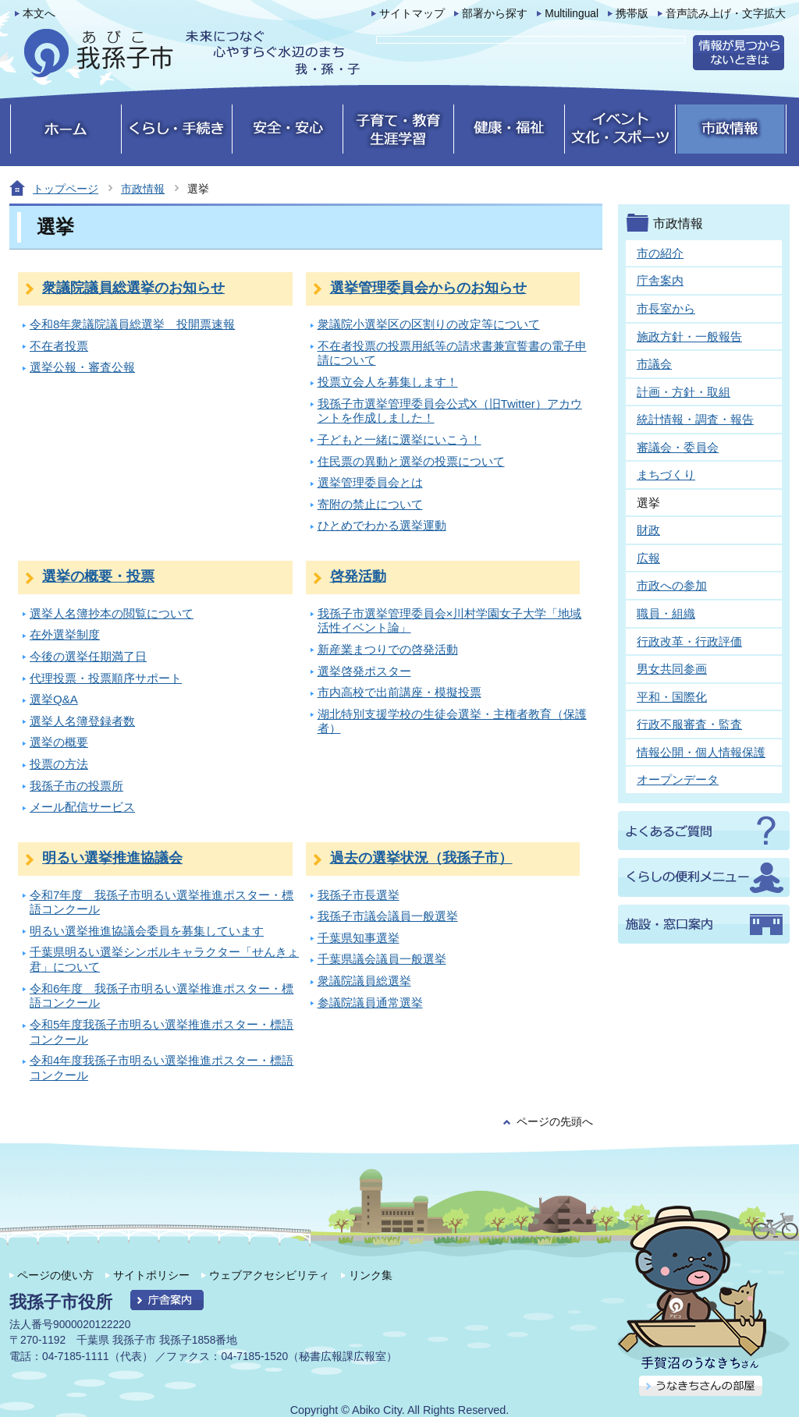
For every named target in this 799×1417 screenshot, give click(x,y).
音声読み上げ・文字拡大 (726, 13)
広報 (648, 558)
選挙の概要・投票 (98, 576)
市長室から (666, 308)
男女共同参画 (672, 668)
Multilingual (571, 13)
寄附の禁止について (370, 504)
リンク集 (370, 1275)
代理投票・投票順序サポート (106, 678)
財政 (648, 530)
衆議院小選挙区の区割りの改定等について (429, 324)
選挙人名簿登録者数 (82, 721)
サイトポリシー (151, 1275)
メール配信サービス (82, 806)
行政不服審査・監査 (689, 724)
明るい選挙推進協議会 (112, 858)
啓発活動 (358, 576)
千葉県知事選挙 (359, 937)
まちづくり (666, 474)
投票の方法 (59, 763)
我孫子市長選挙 (359, 895)
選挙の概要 (59, 742)
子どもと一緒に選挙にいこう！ (399, 439)
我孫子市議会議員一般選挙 (388, 916)
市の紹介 (660, 253)
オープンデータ (678, 779)
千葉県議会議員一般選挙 (382, 958)
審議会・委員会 (678, 447)
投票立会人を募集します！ (388, 381)
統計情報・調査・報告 (695, 419)
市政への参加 (672, 585)
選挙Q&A (54, 699)
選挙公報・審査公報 (82, 367)
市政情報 (143, 188)
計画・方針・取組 (683, 392)
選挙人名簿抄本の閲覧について (112, 613)
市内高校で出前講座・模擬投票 (399, 692)
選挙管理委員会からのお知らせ (428, 288)
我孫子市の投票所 (76, 785)
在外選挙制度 (65, 634)
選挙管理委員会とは (370, 482)
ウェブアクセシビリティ (269, 1275)
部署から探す (494, 13)
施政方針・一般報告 (689, 336)
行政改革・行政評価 (689, 641)
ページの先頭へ (555, 1122)
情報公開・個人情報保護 (701, 752)
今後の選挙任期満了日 (88, 656)
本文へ (39, 13)
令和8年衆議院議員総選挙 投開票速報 (132, 324)
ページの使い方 (55, 1275)
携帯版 (632, 13)
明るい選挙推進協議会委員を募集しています (147, 930)
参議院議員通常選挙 (370, 1002)
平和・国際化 (672, 696)
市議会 (654, 363)
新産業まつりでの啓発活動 (388, 649)
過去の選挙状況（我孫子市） (421, 858)
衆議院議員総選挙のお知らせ (133, 288)
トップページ (65, 188)
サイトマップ (412, 13)
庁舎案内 (660, 280)
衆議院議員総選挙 (364, 980)
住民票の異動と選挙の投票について (411, 461)
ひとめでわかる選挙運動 (382, 525)
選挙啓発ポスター (364, 671)
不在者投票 (59, 345)
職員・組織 (666, 613)
